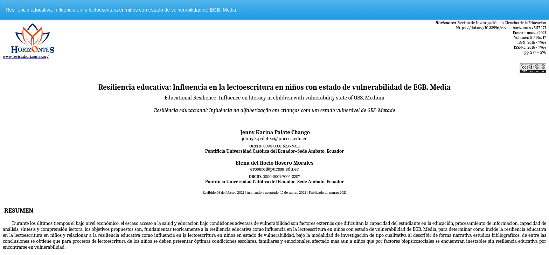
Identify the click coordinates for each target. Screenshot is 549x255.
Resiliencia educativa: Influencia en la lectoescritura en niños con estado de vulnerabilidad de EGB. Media (121, 10)
